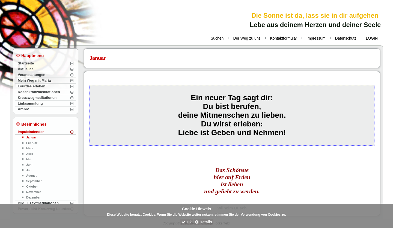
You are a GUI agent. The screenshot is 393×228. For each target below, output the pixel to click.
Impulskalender (31, 132)
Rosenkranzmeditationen (39, 92)
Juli (28, 170)
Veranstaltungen (31, 75)
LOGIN (372, 38)
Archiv (23, 109)
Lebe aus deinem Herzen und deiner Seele (315, 24)
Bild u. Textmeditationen (38, 203)
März (29, 148)
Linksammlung (30, 103)
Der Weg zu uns (246, 38)
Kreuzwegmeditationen (37, 98)
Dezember (33, 197)
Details (203, 222)
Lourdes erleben (31, 86)
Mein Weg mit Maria (34, 80)
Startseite (26, 63)
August (31, 175)
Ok (187, 222)
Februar (31, 142)
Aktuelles (26, 69)
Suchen (217, 38)
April (29, 153)
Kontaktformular (283, 38)
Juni (29, 164)
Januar (31, 137)
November (33, 192)
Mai (28, 159)
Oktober (32, 186)
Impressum (315, 38)
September (34, 181)
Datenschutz (345, 38)
